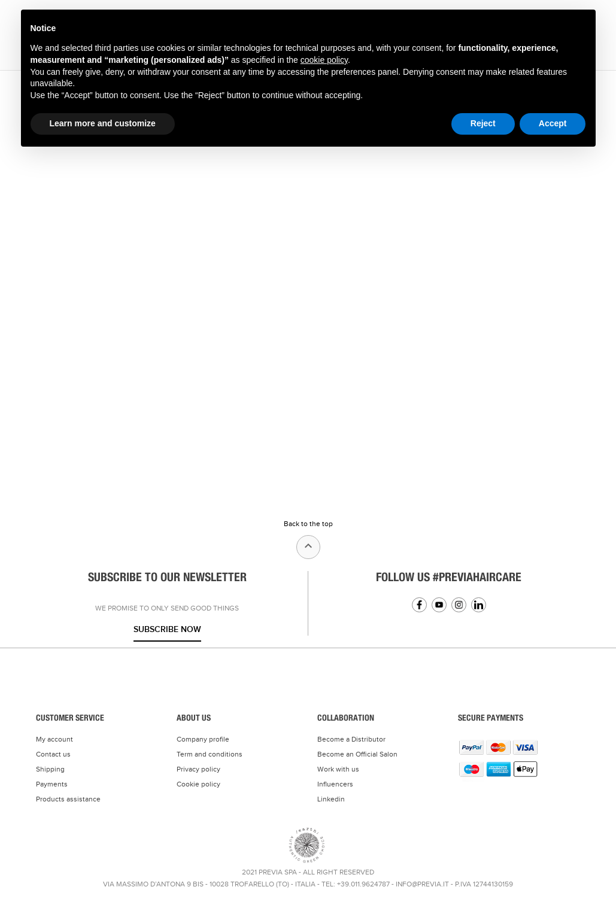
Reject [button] (483, 123)
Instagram (459, 605)
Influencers (335, 784)
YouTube (439, 605)
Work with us (338, 769)
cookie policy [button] (324, 60)
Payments (52, 784)
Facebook (419, 605)
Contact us (53, 754)
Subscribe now (167, 629)
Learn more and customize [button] (103, 123)
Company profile (203, 739)
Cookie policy (198, 784)
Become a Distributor (351, 739)
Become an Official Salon (357, 754)
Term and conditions (209, 754)
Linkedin (478, 605)
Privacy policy (198, 769)
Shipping (50, 769)
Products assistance (68, 799)
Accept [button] (553, 123)
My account (54, 739)
